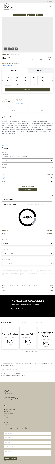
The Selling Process (8, 405)
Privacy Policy (7, 413)
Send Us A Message (10, 447)
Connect (6, 409)
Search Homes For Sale (9, 398)
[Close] (51, 450)
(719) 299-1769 (7, 390)
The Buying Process (8, 402)
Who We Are (7, 407)
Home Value (7, 400)
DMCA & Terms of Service (43, 462)
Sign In (49, 1)
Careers (6, 411)
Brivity (7, 462)
